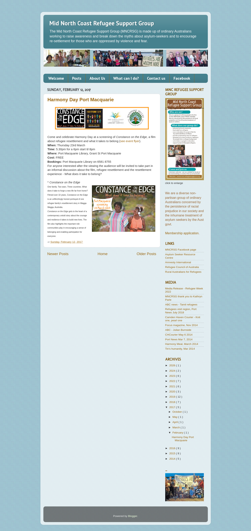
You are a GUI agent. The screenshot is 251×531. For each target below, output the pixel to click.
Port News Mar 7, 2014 (179, 339)
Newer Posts (58, 254)
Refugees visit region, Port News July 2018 (181, 311)
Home (103, 254)
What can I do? (126, 78)
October (178, 411)
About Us (97, 78)
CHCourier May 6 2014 (179, 334)
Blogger (132, 516)
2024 (172, 370)
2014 (172, 458)
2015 (172, 453)
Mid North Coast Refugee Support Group (101, 23)
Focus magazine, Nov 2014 (181, 325)
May (175, 416)
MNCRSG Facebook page (180, 249)
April (176, 422)
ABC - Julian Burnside (178, 329)
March (177, 427)
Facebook (182, 78)
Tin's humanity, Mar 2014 (180, 348)
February (178, 432)
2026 (172, 365)
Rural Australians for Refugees (183, 271)
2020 (172, 391)
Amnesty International (178, 262)
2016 (172, 448)
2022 (172, 381)
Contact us (156, 78)
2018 (172, 402)
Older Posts (146, 254)
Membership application (182, 233)
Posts (76, 78)
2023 (172, 375)
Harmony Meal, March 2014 (181, 344)
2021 (172, 386)
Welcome (56, 78)
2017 (172, 407)
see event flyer (129, 141)
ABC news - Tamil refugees (181, 304)
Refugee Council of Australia (182, 267)
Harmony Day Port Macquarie (81, 99)
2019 (172, 396)
